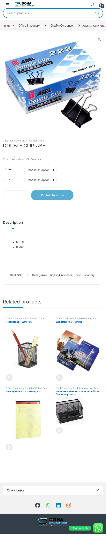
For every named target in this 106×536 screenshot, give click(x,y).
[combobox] (47, 13)
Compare (36, 159)
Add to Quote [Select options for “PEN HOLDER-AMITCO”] (9, 377)
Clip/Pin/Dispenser (62, 25)
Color (8, 169)
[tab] (13, 224)
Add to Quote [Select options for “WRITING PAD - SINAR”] (59, 377)
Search (97, 13)
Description (13, 223)
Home (6, 25)
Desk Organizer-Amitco (85, 388)
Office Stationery (29, 25)
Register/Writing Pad (86, 318)
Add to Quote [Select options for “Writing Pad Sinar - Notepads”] (9, 447)
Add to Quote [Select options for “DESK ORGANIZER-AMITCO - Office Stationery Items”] (59, 430)
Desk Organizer (64, 388)
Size (7, 179)
